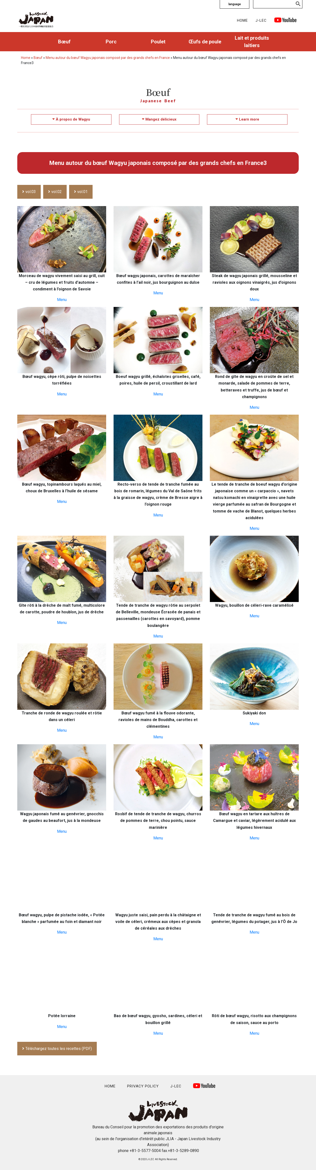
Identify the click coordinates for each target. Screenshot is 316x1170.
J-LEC (261, 20)
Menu (62, 299)
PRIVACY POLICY (143, 1086)
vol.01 (82, 191)
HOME (242, 20)
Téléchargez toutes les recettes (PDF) (58, 1048)
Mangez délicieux (159, 119)
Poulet (158, 42)
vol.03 (30, 191)
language (234, 4)
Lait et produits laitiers (252, 41)
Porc (111, 42)
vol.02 (56, 191)
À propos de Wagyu (71, 119)
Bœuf (64, 42)
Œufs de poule (205, 42)
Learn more (247, 119)
